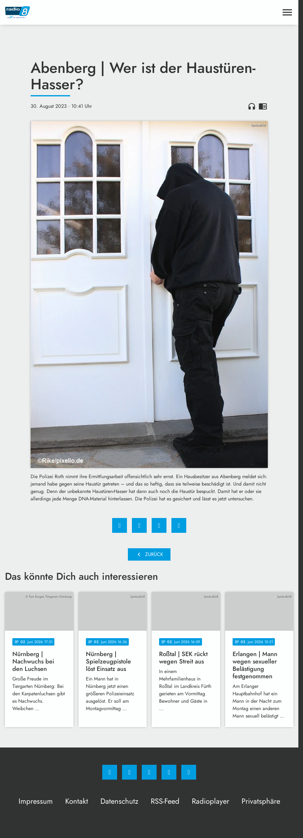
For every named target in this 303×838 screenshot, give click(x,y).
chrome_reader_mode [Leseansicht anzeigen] (263, 106)
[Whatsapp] (149, 772)
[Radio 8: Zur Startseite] (77, 12)
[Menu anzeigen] (287, 12)
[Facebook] (109, 772)
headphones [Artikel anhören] (251, 106)
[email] (188, 772)
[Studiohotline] (169, 772)
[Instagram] (129, 772)
